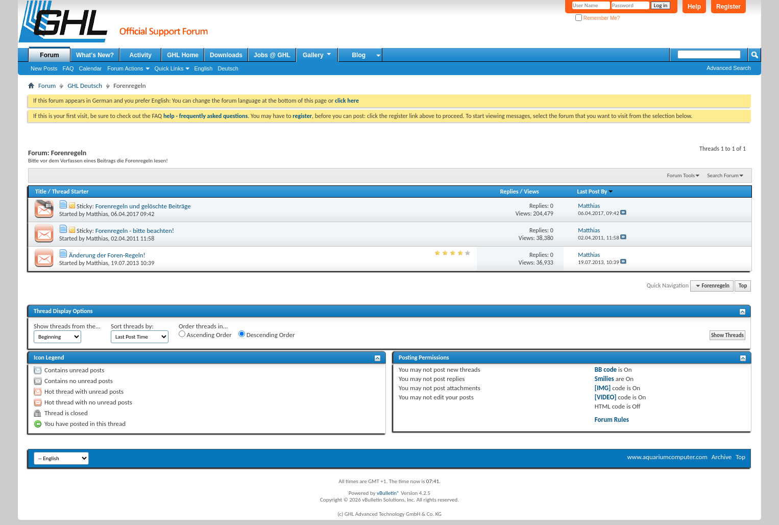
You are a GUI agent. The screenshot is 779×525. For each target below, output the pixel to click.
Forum (49, 55)
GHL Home (183, 55)
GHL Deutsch (84, 85)
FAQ (68, 68)
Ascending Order (205, 334)
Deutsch (227, 68)
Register (728, 6)
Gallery (317, 55)
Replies (509, 191)
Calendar (90, 68)
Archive (722, 457)
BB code (606, 369)
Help (694, 6)
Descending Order (266, 334)
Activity (141, 55)
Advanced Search (729, 68)
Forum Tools (681, 175)
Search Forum (723, 175)
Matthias (97, 214)
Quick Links (169, 68)
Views (531, 191)
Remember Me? (597, 18)
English (203, 68)
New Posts (44, 68)
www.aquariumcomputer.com (667, 457)
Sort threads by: (132, 326)
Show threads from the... (67, 326)
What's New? (95, 55)
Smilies (604, 379)
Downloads (226, 55)
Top (743, 285)
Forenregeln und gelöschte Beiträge (143, 206)
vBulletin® (388, 493)
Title (40, 191)
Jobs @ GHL (272, 55)
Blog (359, 55)
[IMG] (603, 388)
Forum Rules (612, 419)
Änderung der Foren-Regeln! (107, 255)
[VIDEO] (606, 397)
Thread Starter (70, 191)
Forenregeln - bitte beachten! (134, 230)
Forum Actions (125, 68)
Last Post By (595, 191)
